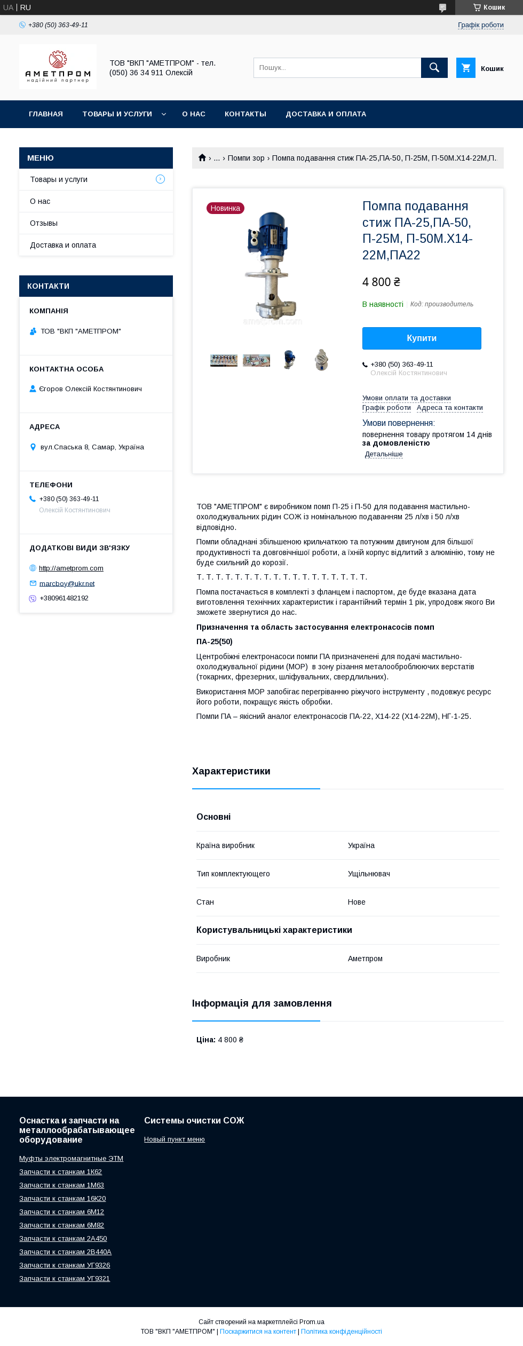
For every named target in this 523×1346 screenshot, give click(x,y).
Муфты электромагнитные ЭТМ (71, 1158)
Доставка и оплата (326, 114)
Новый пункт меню (174, 1139)
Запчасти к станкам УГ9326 (64, 1265)
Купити (422, 338)
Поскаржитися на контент (258, 1331)
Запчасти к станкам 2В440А (65, 1252)
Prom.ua (311, 1322)
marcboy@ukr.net (66, 583)
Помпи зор (246, 158)
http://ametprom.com (71, 568)
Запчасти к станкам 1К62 (60, 1172)
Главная (46, 114)
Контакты (245, 114)
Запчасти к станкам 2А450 (63, 1238)
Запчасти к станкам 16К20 (62, 1198)
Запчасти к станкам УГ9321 (64, 1278)
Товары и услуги (117, 114)
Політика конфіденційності (341, 1331)
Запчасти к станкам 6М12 (61, 1212)
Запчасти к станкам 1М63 (61, 1185)
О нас (193, 114)
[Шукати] (434, 68)
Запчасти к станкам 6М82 (61, 1225)
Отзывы (44, 223)
